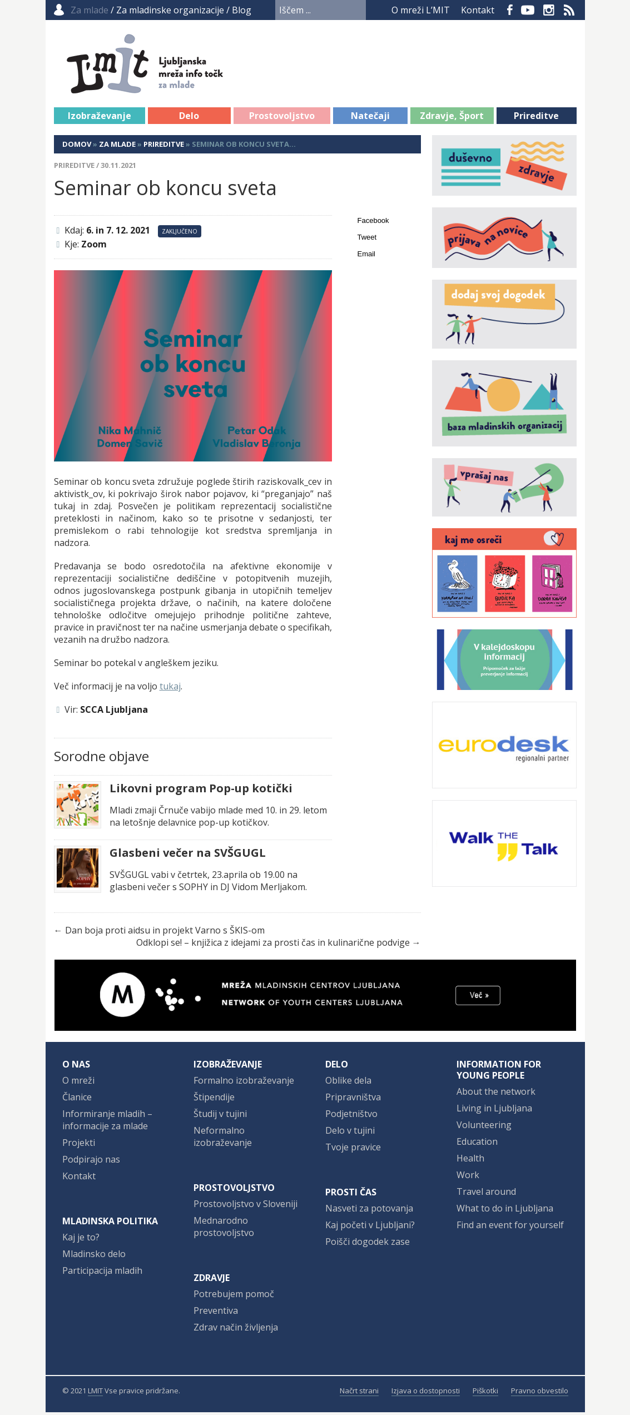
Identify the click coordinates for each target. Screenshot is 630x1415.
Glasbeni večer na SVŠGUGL (188, 855)
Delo (189, 118)
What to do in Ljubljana (505, 1211)
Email (367, 256)
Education (477, 1144)
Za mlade (117, 147)
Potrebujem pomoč (234, 1296)
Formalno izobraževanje (244, 1083)
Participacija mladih (102, 1273)
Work (468, 1177)
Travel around (486, 1194)
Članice (77, 1100)
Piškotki (485, 1393)
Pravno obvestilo (539, 1393)
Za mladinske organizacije (170, 10)
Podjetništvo (351, 1116)
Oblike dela (348, 1083)
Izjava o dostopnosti (425, 1393)
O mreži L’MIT (420, 10)
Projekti (78, 1145)
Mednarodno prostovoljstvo (224, 1229)
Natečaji (370, 118)
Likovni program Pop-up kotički (201, 791)
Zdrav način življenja (236, 1330)
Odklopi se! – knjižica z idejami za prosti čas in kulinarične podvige (273, 945)
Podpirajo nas (91, 1162)
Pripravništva (353, 1100)
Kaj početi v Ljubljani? (370, 1228)
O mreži (78, 1083)
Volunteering (484, 1127)
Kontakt (477, 10)
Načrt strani (359, 1393)
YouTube (527, 10)
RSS (569, 10)
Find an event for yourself (510, 1228)
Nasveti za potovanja (369, 1211)
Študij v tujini (220, 1116)
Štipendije (214, 1100)
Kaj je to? (81, 1240)
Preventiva (216, 1313)
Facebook (510, 10)
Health (470, 1161)
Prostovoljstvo (282, 118)
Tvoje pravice (353, 1150)
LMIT (95, 1393)
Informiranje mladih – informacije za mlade (107, 1122)
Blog (241, 10)
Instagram (549, 10)
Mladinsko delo (94, 1256)
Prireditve (536, 118)
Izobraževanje (99, 118)
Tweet (367, 240)
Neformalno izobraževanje (223, 1139)
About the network (496, 1094)
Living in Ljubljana (494, 1111)
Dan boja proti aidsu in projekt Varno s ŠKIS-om (165, 933)
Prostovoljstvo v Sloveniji (245, 1206)
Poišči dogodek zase (367, 1244)
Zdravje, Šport (452, 118)
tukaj (170, 689)
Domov (76, 147)
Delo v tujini (350, 1133)
